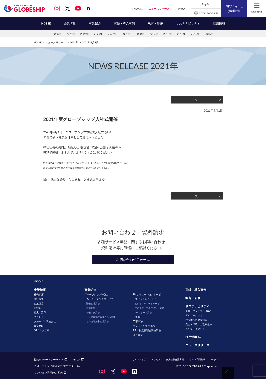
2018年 (167, 33)
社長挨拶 (39, 294)
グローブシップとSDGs (198, 310)
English (206, 4)
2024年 (84, 33)
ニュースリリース (159, 8)
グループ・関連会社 (45, 321)
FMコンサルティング (145, 299)
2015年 (209, 33)
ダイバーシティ (193, 315)
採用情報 (219, 23)
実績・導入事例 (124, 23)
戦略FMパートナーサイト (49, 359)
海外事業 (138, 334)
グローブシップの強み (96, 294)
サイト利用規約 (197, 359)
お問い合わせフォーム (133, 259)
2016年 (195, 33)
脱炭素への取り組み (196, 319)
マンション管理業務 (144, 325)
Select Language (208, 12)
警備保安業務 (93, 312)
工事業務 (138, 321)
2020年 (140, 33)
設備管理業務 (93, 303)
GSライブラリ (41, 330)
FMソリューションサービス (148, 294)
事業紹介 (95, 23)
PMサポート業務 (143, 312)
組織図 (37, 307)
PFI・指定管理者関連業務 (147, 330)
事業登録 (39, 325)
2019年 (153, 33)
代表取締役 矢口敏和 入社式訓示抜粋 (78, 179)
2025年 (70, 33)
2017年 (181, 33)
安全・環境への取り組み (198, 324)
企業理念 (39, 303)
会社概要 (39, 298)
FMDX (136, 8)
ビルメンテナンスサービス (99, 298)
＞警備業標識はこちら (99, 317)
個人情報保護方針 (175, 359)
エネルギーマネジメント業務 (149, 308)
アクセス (180, 8)
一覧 (195, 99)
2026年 (57, 33)
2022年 (112, 33)
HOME (46, 23)
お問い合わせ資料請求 (234, 8)
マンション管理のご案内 (48, 372)
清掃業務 (90, 308)
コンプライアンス (195, 328)
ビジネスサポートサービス (148, 303)
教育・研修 (155, 23)
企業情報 (70, 23)
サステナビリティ (188, 23)
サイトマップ (139, 359)
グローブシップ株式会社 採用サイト (55, 365)
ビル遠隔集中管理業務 (97, 321)
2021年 (126, 33)
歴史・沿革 (40, 312)
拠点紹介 (39, 316)
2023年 (98, 33)
